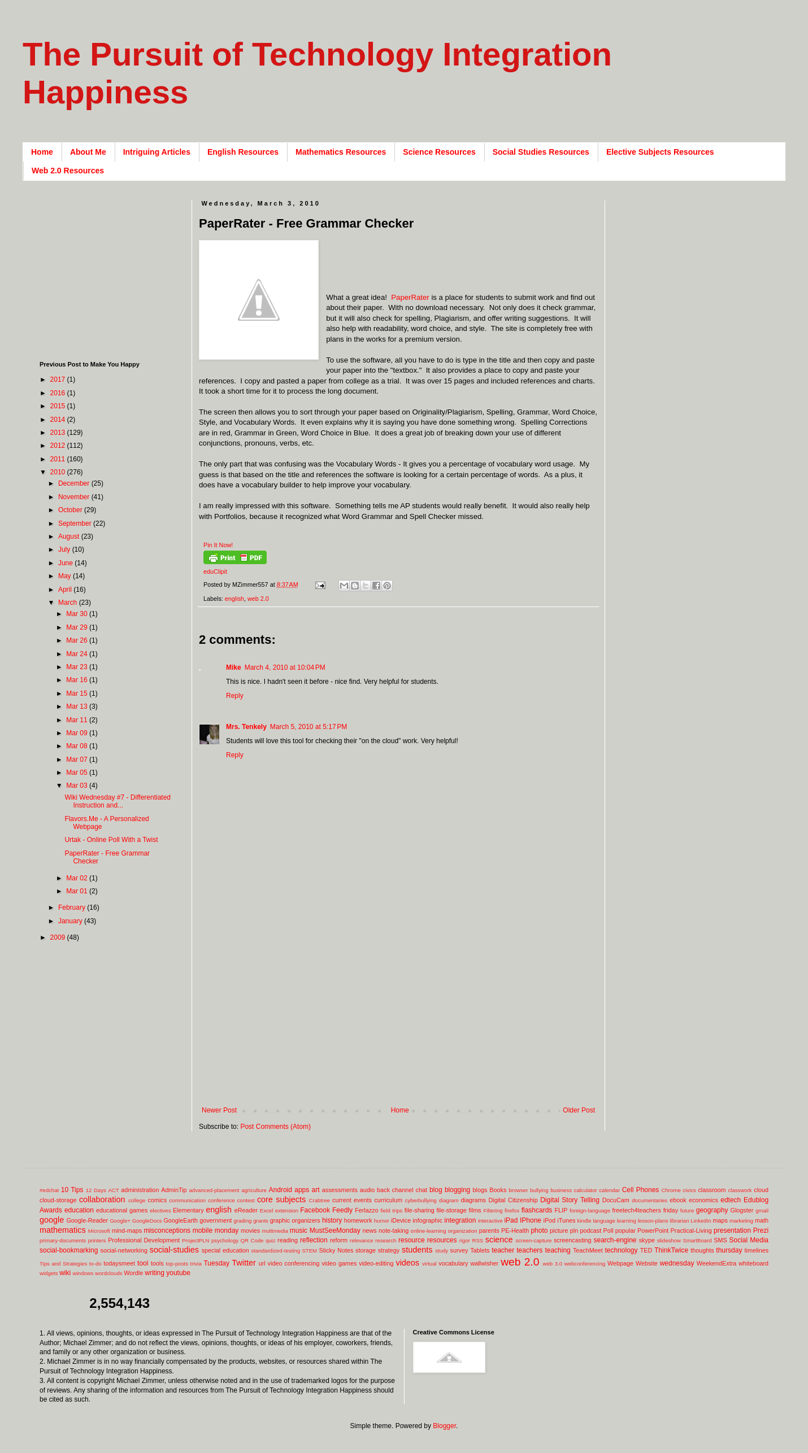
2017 (58, 379)
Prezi (760, 1230)
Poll (608, 1230)
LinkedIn (700, 1221)
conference (221, 1200)
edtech (730, 1200)
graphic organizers (295, 1220)
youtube (178, 1273)
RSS (477, 1240)
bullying (539, 1190)
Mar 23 (77, 667)
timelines (757, 1250)
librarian (679, 1221)
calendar (609, 1190)
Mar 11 (77, 720)
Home (42, 151)
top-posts (177, 1263)
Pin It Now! (218, 545)
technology (621, 1250)
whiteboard (753, 1263)
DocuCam (615, 1200)
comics (157, 1200)
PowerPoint (652, 1230)
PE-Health (515, 1230)
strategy (388, 1250)
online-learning (428, 1231)
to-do (95, 1263)
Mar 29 (77, 627)
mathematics (63, 1229)
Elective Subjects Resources (660, 151)
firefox (512, 1210)
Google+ (120, 1221)
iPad (511, 1220)
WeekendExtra (717, 1263)
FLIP (560, 1210)
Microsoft (99, 1231)
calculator (585, 1190)
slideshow (669, 1240)
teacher (503, 1250)
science (499, 1239)
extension (286, 1210)
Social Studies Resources (541, 151)
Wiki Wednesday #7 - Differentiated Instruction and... (117, 801)
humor (381, 1221)
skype (647, 1240)
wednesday (677, 1263)
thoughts (702, 1250)
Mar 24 (77, 654)
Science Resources (439, 151)
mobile (202, 1230)
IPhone (530, 1220)
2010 (58, 472)
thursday (729, 1250)
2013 (58, 433)
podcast (590, 1230)
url (262, 1263)
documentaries (649, 1200)
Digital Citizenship (512, 1200)
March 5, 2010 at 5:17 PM (308, 727)
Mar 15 (77, 693)
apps (301, 1190)
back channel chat (402, 1189)
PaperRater (410, 297)
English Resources (243, 151)
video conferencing (294, 1263)
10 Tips (72, 1190)
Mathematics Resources (341, 151)
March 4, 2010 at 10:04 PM (285, 667)
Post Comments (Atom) (275, 1127)
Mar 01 (77, 891)
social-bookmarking (69, 1250)
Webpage (620, 1263)
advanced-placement (214, 1190)
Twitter (243, 1262)
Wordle (133, 1272)
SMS (720, 1240)
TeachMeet (588, 1250)
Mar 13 (77, 706)
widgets (49, 1273)
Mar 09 (77, 733)
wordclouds (109, 1273)
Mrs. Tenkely (246, 727)
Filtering (493, 1210)
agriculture (254, 1190)
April (65, 590)
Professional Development (144, 1240)
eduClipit (215, 571)
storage (365, 1250)
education (79, 1210)
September (75, 523)
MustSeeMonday (335, 1230)
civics (689, 1190)
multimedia (275, 1231)
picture (559, 1230)
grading (242, 1221)
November (75, 497)
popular (625, 1230)
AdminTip (173, 1189)
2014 (58, 420)
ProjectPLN (196, 1240)
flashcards (537, 1210)
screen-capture (533, 1240)
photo (539, 1230)
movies (250, 1230)
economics (703, 1200)
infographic (427, 1220)
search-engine (614, 1240)
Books (497, 1189)
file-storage (451, 1210)
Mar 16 (77, 680)
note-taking (394, 1230)
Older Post (579, 1110)
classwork (740, 1190)
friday (670, 1210)
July (65, 549)
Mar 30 (77, 614)
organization (462, 1231)
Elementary (188, 1210)
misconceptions (167, 1230)
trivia (196, 1263)
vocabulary (453, 1263)
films (475, 1210)
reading (287, 1240)
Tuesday (216, 1263)
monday (227, 1230)
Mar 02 (77, 878)
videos (407, 1262)
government (215, 1220)
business (561, 1190)
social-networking (124, 1250)
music (298, 1230)
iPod (550, 1220)
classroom (712, 1189)
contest (246, 1200)
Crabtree (319, 1200)
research (385, 1240)
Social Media (748, 1240)
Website (647, 1263)
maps (720, 1220)
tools (157, 1263)
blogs (480, 1189)
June (66, 563)
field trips (391, 1210)
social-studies (174, 1249)
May (65, 576)
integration (460, 1220)
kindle (584, 1221)
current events (352, 1200)
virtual (429, 1263)
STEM (309, 1250)
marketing (741, 1221)
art (316, 1190)
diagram (449, 1200)
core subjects (281, 1199)
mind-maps (127, 1230)
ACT (113, 1190)
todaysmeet (119, 1263)
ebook (678, 1200)
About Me (88, 151)
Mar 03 (77, 785)
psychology (224, 1240)
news (369, 1230)
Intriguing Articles (156, 151)
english (234, 598)
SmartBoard (697, 1240)
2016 (58, 393)
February (72, 907)
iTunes (566, 1220)
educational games (121, 1210)
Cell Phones (640, 1190)
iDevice (401, 1220)
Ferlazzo (366, 1210)
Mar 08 (77, 746)
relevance (361, 1240)
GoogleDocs (147, 1221)
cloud (761, 1189)
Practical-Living (691, 1230)
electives (160, 1210)
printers (97, 1240)
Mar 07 (77, 759)
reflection (314, 1240)
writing (154, 1273)
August (69, 536)
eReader (246, 1210)
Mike (233, 667)
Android (280, 1190)
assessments (340, 1189)
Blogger (444, 1426)
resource (411, 1240)
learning (626, 1221)
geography (712, 1210)
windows (83, 1273)
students (417, 1249)
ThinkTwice (671, 1250)
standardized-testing (275, 1250)
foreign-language (590, 1210)
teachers (529, 1250)
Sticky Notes (336, 1250)
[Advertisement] (398, 1013)
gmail (761, 1210)
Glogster (742, 1210)
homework (358, 1220)
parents (489, 1230)
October (71, 510)
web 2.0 (258, 598)
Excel (266, 1210)
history (332, 1220)
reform (338, 1240)
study (441, 1250)
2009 (58, 937)
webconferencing (585, 1263)
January (71, 921)
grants (260, 1221)
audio (367, 1189)
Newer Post (219, 1110)
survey (459, 1250)
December (75, 483)
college (136, 1200)
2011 (58, 459)
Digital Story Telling (570, 1200)
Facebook (315, 1210)
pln (574, 1230)
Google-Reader (87, 1220)
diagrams (473, 1200)
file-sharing (420, 1210)
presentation (732, 1230)
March (68, 602)
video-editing (376, 1263)
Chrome (671, 1190)
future (687, 1210)
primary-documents (63, 1240)
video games (339, 1263)
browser (518, 1190)
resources (442, 1240)
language (604, 1221)
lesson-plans (653, 1221)
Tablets (479, 1250)
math (761, 1220)
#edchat (49, 1190)
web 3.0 (553, 1263)
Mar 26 (77, 640)
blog (435, 1190)
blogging (457, 1190)
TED (646, 1250)
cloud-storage (58, 1200)
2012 (58, 446)
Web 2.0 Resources (68, 170)
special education (225, 1250)
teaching (557, 1250)
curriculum (388, 1200)
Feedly (342, 1210)
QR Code (252, 1240)
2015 (58, 406)
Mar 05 (77, 772)
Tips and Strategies (63, 1263)
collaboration (102, 1199)
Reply (235, 696)
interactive (490, 1221)
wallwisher (484, 1263)
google (52, 1219)
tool (142, 1263)
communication (188, 1200)
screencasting (573, 1240)
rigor (464, 1240)
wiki (65, 1273)
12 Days (96, 1190)
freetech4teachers (636, 1210)
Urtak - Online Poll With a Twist (111, 840)
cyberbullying (421, 1200)
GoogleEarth (180, 1220)
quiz (271, 1240)
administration (140, 1189)
